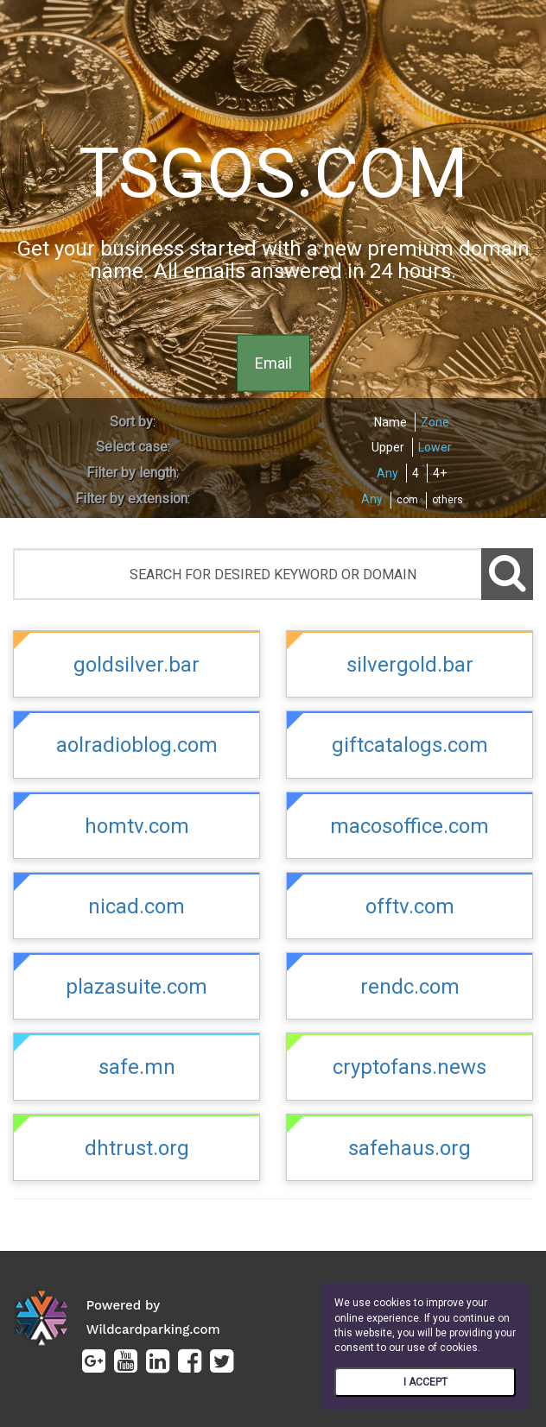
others (447, 500)
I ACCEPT (425, 1382)
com (407, 500)
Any (387, 473)
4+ (440, 473)
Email (273, 362)
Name (390, 422)
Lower (435, 447)
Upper (387, 447)
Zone (435, 422)
